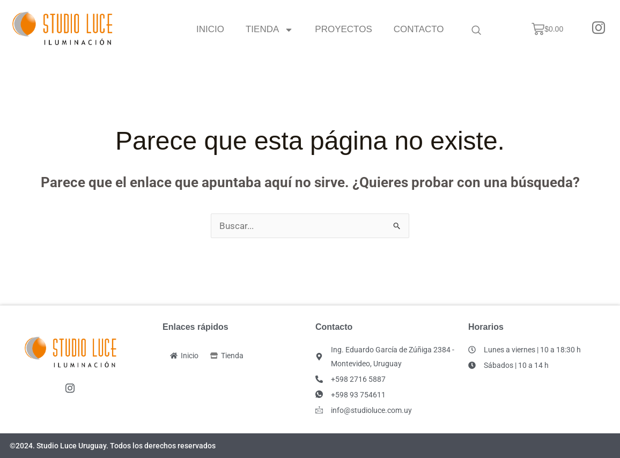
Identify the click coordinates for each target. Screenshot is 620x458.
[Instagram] (598, 29)
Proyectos (343, 29)
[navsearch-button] (476, 29)
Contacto (419, 29)
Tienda (269, 29)
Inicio (210, 29)
